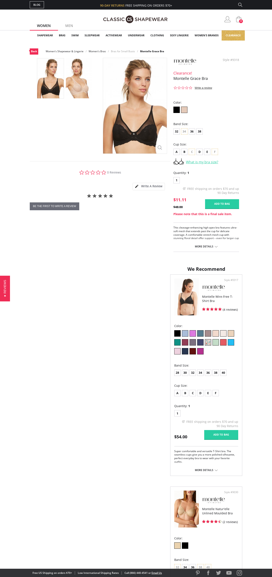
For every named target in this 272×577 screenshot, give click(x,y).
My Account (111, 507)
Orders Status (113, 514)
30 (44, 368)
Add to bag (222, 204)
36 (192, 131)
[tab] (149, 186)
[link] (202, 549)
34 (60, 368)
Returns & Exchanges (119, 528)
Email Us (157, 573)
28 (37, 368)
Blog (36, 5)
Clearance (233, 35)
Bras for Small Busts (123, 51)
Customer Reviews (172, 507)
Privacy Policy (168, 528)
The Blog (164, 521)
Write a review (203, 87)
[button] (5, 288)
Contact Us (111, 534)
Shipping (108, 521)
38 (199, 131)
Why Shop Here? (169, 500)
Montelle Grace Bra (152, 51)
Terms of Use (63, 558)
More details (204, 246)
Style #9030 (230, 284)
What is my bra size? (202, 162)
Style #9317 (123, 284)
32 (176, 131)
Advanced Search (115, 500)
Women (44, 25)
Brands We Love (170, 514)
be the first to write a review (54, 206)
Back (34, 51)
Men (69, 25)
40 (83, 368)
